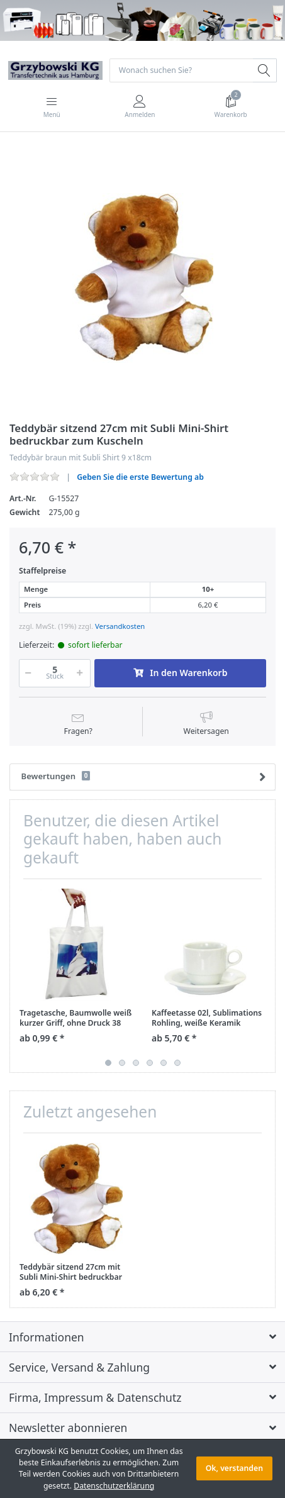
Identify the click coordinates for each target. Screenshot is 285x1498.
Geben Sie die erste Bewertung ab (140, 477)
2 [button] (122, 1063)
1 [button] (108, 1063)
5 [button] (163, 1063)
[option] (142, 278)
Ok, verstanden (234, 1468)
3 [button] (136, 1063)
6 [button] (177, 1063)
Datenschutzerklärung (114, 1485)
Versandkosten (120, 626)
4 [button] (150, 1063)
